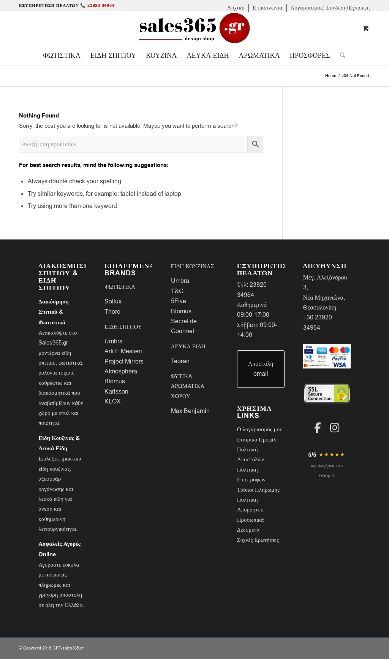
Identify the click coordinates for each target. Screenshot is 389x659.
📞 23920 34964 (97, 5)
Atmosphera (120, 371)
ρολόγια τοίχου (55, 372)
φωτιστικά (70, 363)
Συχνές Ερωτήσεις (258, 540)
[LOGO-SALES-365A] (194, 28)
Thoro (112, 312)
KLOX (112, 401)
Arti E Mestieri (123, 351)
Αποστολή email (261, 369)
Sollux (113, 301)
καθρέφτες (50, 383)
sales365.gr (73, 648)
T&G (177, 291)
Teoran (180, 361)
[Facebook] (317, 427)
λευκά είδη (50, 499)
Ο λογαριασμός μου (260, 429)
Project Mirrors (124, 361)
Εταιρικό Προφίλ (256, 439)
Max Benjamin (190, 411)
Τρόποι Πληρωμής (258, 490)
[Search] (340, 55)
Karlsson (116, 391)
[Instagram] (335, 427)
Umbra (113, 341)
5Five (178, 301)
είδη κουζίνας (54, 469)
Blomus (114, 381)
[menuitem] (236, 8)
